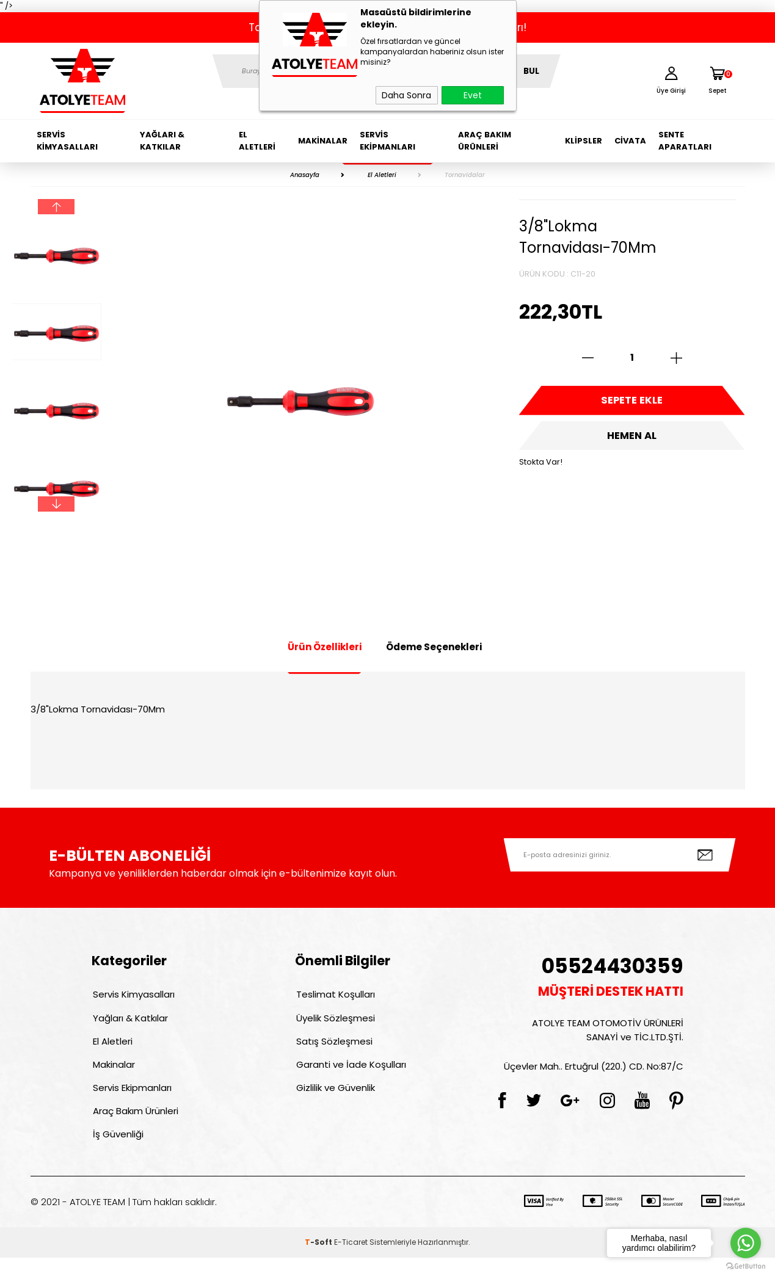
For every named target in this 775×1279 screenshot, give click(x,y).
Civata (630, 141)
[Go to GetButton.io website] (745, 1266)
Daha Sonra (406, 95)
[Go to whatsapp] (745, 1243)
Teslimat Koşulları (334, 996)
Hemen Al (632, 442)
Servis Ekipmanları (387, 141)
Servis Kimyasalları (67, 141)
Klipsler (583, 141)
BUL (531, 71)
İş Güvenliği (117, 1153)
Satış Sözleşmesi (333, 1048)
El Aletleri (257, 141)
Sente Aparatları (684, 141)
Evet (473, 95)
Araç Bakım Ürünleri (484, 141)
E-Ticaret (351, 1263)
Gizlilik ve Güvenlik (334, 1101)
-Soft (319, 1263)
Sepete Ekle (632, 403)
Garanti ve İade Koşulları (350, 1074)
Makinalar (322, 141)
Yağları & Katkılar (162, 141)
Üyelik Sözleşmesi (334, 1022)
